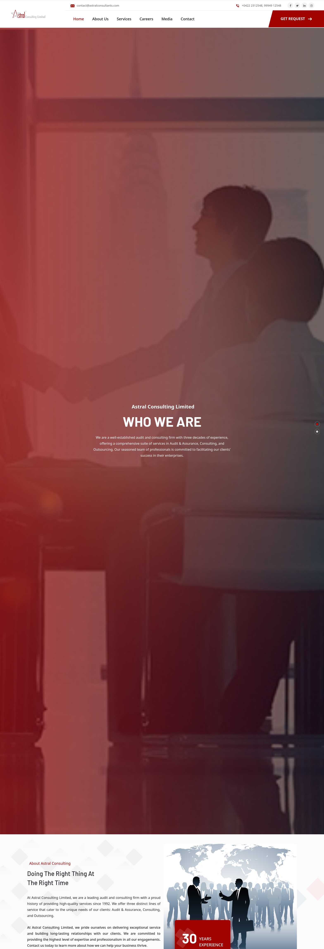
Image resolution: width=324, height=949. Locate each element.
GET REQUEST (293, 18)
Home (78, 18)
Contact (188, 18)
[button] (317, 424)
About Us (100, 18)
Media (166, 18)
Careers (146, 18)
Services (124, 18)
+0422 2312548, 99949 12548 (261, 5)
